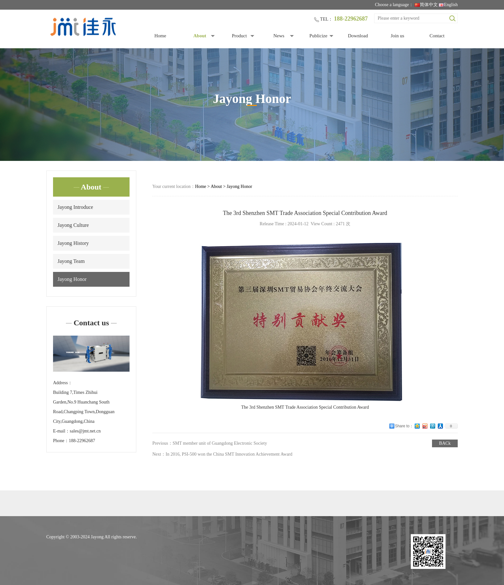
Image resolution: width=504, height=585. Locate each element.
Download (358, 35)
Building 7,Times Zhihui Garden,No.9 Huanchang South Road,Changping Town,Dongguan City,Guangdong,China (83, 407)
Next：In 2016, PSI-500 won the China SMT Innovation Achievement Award (222, 454)
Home (160, 35)
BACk (445, 443)
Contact (437, 35)
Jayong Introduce (75, 207)
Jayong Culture (73, 225)
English (448, 4)
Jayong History (73, 243)
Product (239, 35)
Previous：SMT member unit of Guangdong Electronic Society (209, 443)
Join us (397, 35)
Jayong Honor (72, 279)
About (199, 35)
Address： (62, 382)
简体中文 (426, 4)
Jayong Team (71, 261)
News (278, 35)
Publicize (319, 35)
